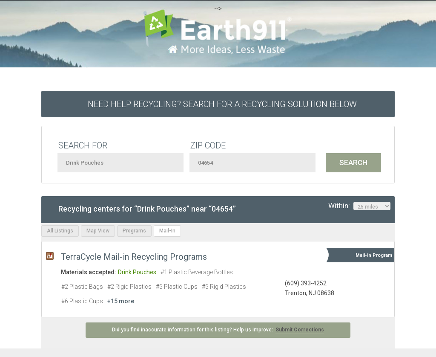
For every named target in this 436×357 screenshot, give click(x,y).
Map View (97, 231)
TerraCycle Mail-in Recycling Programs (134, 257)
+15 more (120, 301)
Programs (134, 231)
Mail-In (167, 231)
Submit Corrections (299, 330)
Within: (359, 206)
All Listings (60, 231)
